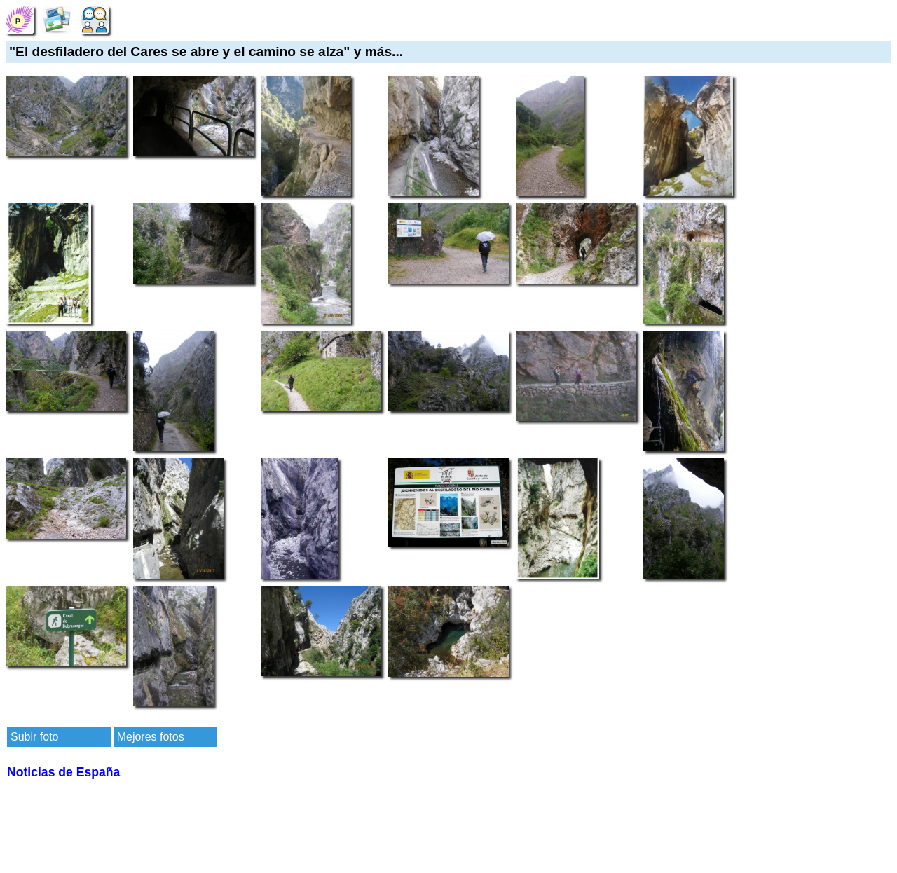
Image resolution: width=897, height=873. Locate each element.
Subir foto (34, 737)
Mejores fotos (150, 737)
